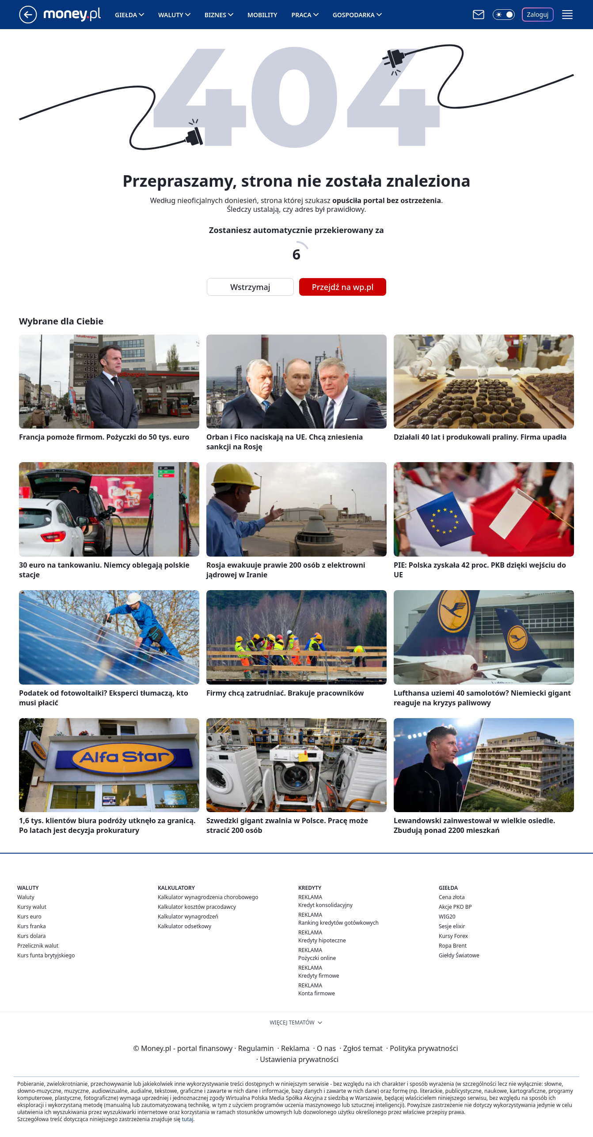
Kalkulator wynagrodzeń (188, 916)
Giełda (126, 15)
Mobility (262, 15)
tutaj (187, 1119)
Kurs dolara (31, 936)
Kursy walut (31, 907)
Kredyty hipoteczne (322, 940)
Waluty (170, 15)
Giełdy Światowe (459, 955)
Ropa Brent (453, 945)
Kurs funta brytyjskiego (46, 955)
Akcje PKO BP (455, 907)
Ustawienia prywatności (297, 1059)
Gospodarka (354, 15)
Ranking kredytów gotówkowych (338, 922)
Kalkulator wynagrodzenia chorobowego (208, 897)
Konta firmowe (316, 993)
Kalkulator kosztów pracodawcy (197, 907)
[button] (567, 15)
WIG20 (447, 916)
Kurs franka (31, 926)
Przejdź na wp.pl (343, 287)
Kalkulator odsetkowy (184, 926)
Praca (302, 15)
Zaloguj (538, 14)
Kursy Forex (453, 936)
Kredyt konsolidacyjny (325, 905)
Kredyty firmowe (318, 975)
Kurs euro (29, 916)
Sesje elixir (452, 926)
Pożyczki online (317, 958)
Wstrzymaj (250, 287)
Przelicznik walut (37, 945)
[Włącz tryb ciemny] (504, 14)
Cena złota (452, 897)
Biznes (215, 15)
